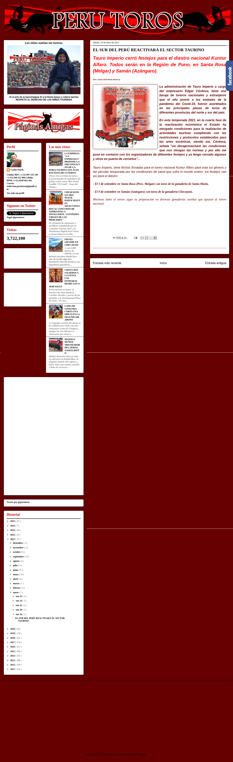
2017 (13, 642)
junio (16, 570)
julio (15, 565)
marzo (16, 583)
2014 (13, 655)
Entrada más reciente (107, 263)
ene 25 (19, 596)
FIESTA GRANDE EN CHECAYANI (71, 242)
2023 (13, 530)
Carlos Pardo (17, 169)
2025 (13, 521)
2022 (13, 534)
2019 (13, 633)
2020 (13, 629)
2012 (13, 664)
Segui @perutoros (15, 217)
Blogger (142, 754)
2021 (13, 539)
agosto (16, 561)
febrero (17, 588)
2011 (12, 669)
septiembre (18, 556)
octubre (17, 552)
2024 (13, 525)
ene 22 (19, 605)
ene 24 (19, 600)
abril (15, 579)
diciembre (18, 543)
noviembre (18, 547)
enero (16, 592)
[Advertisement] (35, 713)
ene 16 (19, 614)
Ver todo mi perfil (15, 193)
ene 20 (19, 609)
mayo (16, 574)
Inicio (163, 263)
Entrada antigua (215, 263)
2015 (13, 651)
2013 (13, 660)
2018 (13, 638)
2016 (13, 646)
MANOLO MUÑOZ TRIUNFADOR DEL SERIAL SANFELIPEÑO (72, 346)
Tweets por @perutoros (18, 502)
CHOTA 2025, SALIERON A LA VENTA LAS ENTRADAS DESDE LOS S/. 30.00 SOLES (64, 278)
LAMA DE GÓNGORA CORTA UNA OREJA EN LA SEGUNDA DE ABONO (72, 313)
